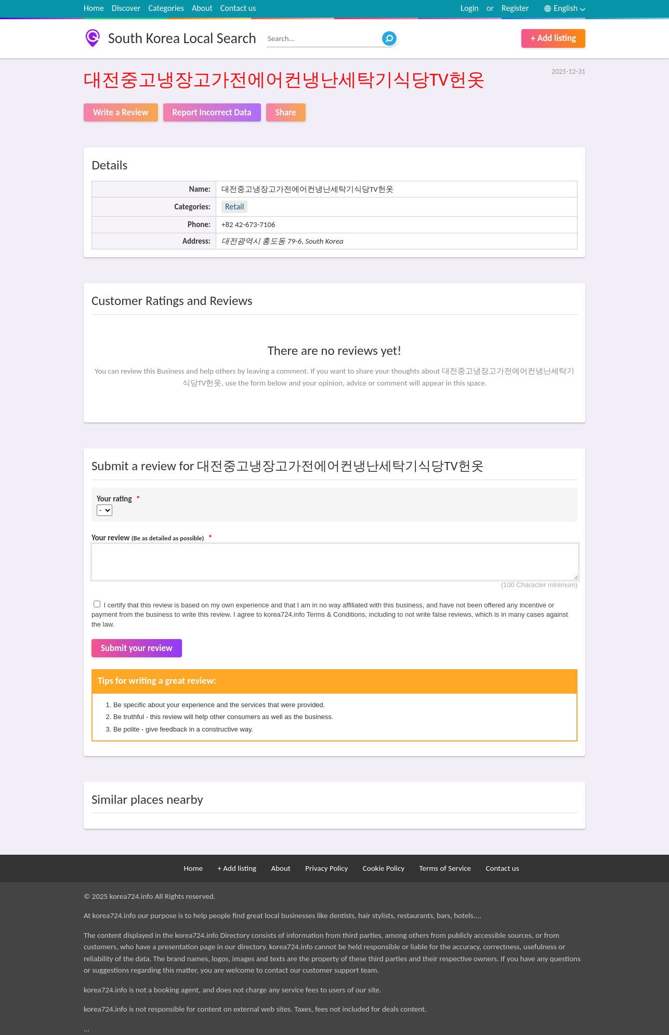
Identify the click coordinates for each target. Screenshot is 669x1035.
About (202, 8)
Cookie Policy (383, 868)
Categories (166, 8)
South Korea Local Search (182, 38)
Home (94, 8)
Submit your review (137, 648)
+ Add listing (553, 38)
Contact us (238, 8)
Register (515, 8)
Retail (234, 206)
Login (470, 8)
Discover (126, 8)
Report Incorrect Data (212, 112)
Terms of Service (445, 868)
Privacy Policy (326, 868)
